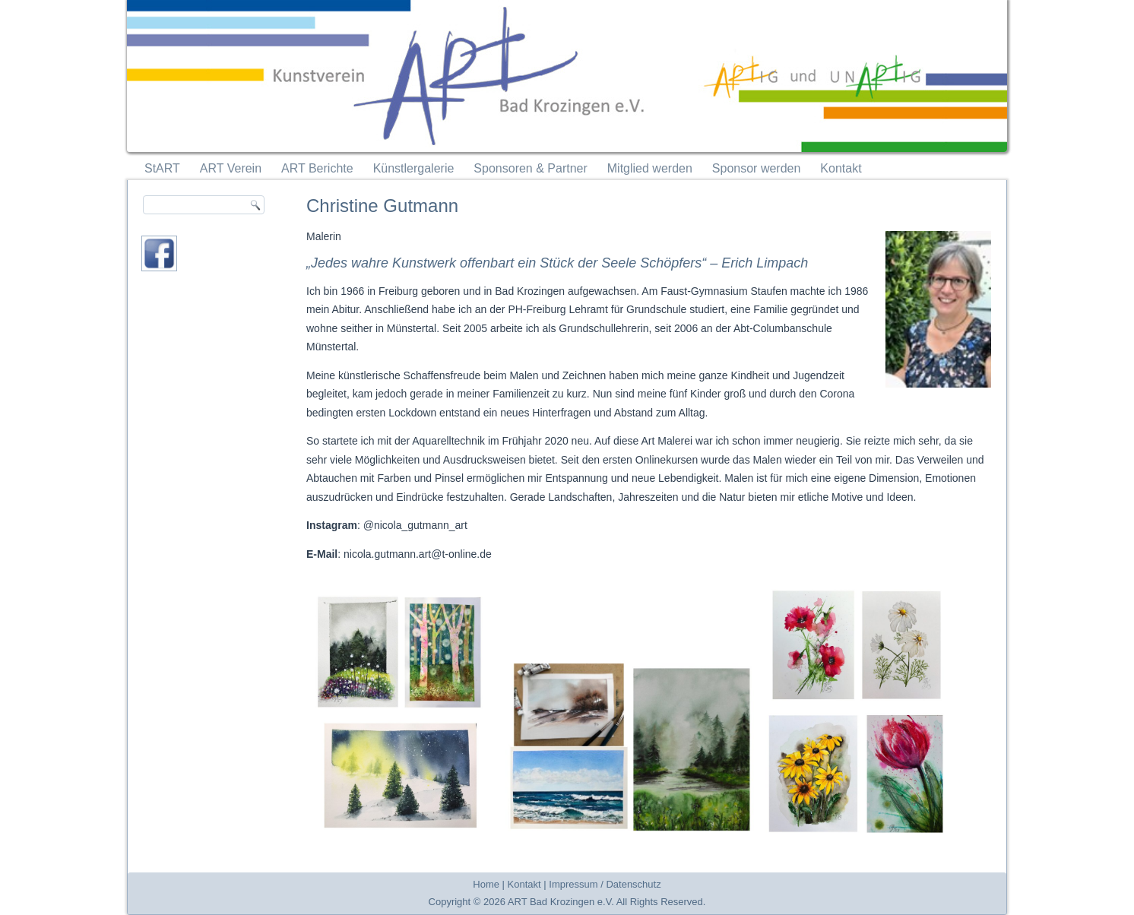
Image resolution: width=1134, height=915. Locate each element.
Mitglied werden (649, 168)
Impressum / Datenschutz (604, 884)
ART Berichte (317, 168)
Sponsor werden (756, 168)
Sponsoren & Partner (530, 168)
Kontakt (840, 168)
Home (486, 884)
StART (162, 168)
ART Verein (230, 168)
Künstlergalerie (414, 168)
